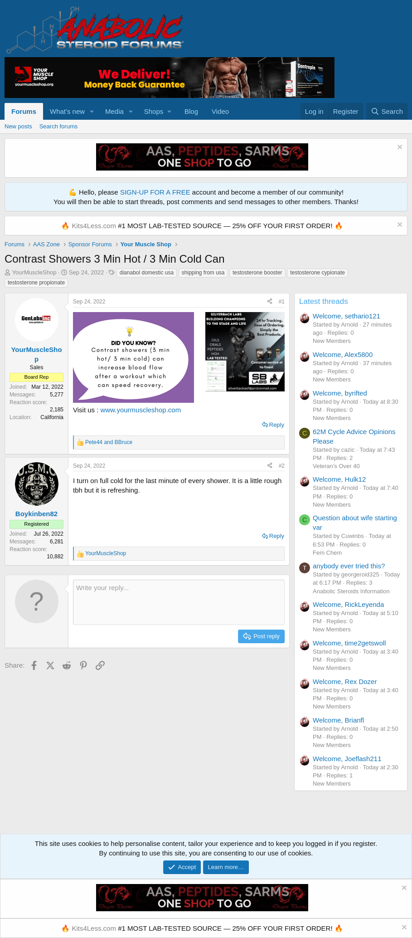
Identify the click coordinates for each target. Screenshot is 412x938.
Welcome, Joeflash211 (347, 758)
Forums (23, 111)
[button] (92, 111)
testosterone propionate (36, 282)
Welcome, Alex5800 (343, 354)
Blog (191, 111)
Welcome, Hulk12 (339, 479)
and (108, 442)
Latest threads (323, 301)
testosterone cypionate (317, 272)
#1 (282, 301)
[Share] (270, 302)
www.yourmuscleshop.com (141, 410)
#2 (282, 466)
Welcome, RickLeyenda (348, 604)
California (51, 417)
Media (114, 111)
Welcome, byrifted (340, 393)
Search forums (58, 126)
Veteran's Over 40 (336, 466)
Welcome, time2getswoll (349, 643)
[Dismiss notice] (398, 148)
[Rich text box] (179, 602)
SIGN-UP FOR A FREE (155, 192)
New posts (18, 126)
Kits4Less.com (94, 226)
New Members (332, 340)
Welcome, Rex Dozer (345, 681)
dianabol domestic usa (147, 272)
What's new (67, 111)
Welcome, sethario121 (346, 316)
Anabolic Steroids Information (351, 591)
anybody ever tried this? (349, 566)
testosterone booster (257, 272)
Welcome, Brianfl (338, 720)
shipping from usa (203, 272)
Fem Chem (327, 552)
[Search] (386, 111)
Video (220, 111)
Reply (276, 424)
